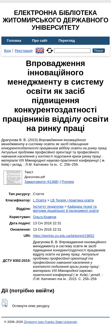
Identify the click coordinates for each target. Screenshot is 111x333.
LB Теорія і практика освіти (72, 200)
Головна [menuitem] (14, 40)
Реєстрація (23, 51)
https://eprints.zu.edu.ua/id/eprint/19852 (63, 236)
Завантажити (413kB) (42, 182)
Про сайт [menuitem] (40, 40)
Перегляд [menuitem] (67, 40)
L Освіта (39, 200)
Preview (68, 182)
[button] (4, 303)
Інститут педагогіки (48, 206)
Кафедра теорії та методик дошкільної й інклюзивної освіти (66, 208)
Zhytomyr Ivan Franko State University (50, 321)
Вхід (7, 51)
